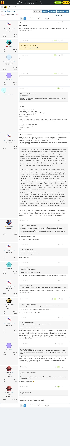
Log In (66, 2)
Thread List (45, 11)
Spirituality (58, 15)
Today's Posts (52, 11)
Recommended (60, 11)
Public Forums (36, 11)
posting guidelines (35, 48)
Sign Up (58, 2)
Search (67, 11)
